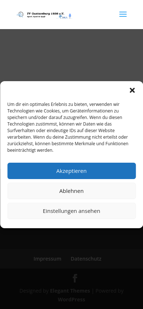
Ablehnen (71, 190)
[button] (132, 90)
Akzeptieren (71, 170)
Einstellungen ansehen (71, 210)
